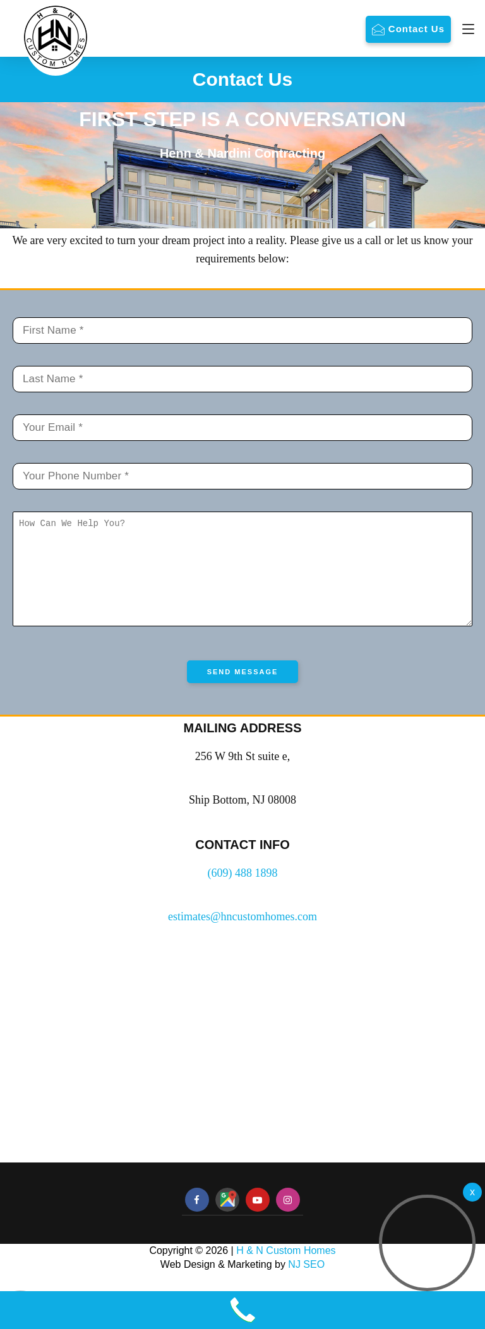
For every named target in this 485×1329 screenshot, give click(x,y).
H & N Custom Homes (285, 1269)
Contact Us (416, 28)
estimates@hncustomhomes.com (242, 935)
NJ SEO (306, 1283)
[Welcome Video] (472, 1192)
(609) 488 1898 (243, 892)
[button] (427, 1243)
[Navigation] (465, 29)
